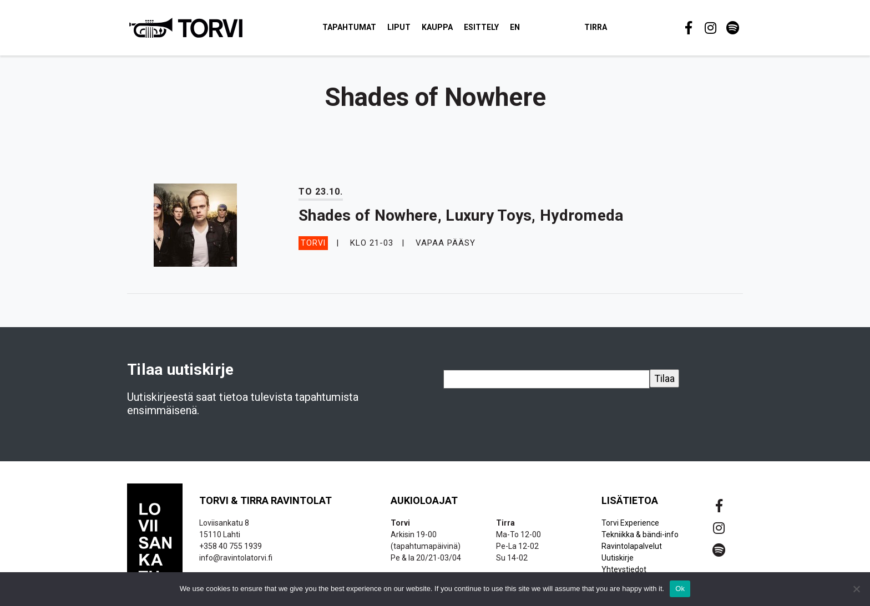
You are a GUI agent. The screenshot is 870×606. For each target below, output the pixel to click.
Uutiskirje (617, 563)
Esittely (500, 30)
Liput (418, 30)
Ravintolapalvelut (631, 551)
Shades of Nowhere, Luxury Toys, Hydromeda (461, 221)
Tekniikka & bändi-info (640, 540)
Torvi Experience (630, 528)
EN (534, 30)
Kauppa (456, 30)
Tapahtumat (369, 30)
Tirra (615, 30)
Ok (680, 588)
